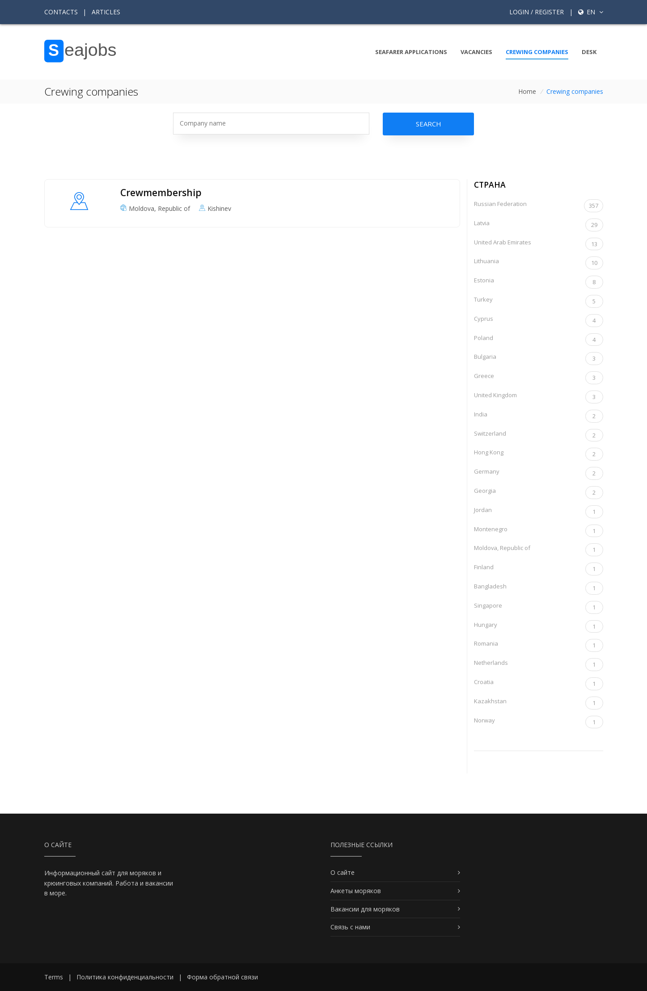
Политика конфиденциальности (124, 977)
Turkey (538, 301)
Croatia (538, 683)
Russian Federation (538, 205)
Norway (538, 722)
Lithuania (538, 262)
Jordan (538, 511)
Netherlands (538, 664)
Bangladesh (538, 588)
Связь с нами (350, 927)
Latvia (538, 224)
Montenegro (538, 531)
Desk (589, 52)
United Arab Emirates (538, 244)
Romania (538, 645)
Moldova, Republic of (538, 549)
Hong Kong (538, 454)
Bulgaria (538, 358)
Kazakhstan (538, 703)
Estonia (538, 282)
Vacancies (476, 52)
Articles (106, 12)
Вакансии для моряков (365, 909)
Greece (538, 377)
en (590, 12)
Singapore (538, 607)
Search (428, 123)
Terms (53, 977)
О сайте (342, 872)
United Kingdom (538, 397)
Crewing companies (537, 52)
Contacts (61, 12)
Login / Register (536, 12)
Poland (538, 339)
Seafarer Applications (411, 52)
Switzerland (538, 435)
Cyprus (538, 320)
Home (527, 91)
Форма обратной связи (222, 977)
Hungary (538, 626)
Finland (538, 569)
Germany (538, 473)
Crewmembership (161, 192)
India (538, 416)
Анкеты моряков (355, 890)
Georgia (538, 492)
